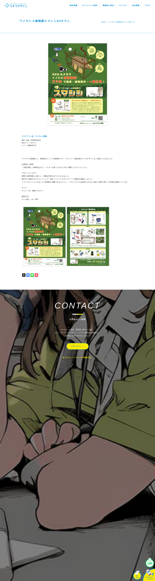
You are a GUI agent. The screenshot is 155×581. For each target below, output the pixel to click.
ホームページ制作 (90, 5)
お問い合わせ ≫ (77, 346)
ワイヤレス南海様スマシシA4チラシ (122, 22)
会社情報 (136, 5)
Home (103, 22)
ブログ (147, 5)
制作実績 (74, 5)
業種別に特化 (109, 5)
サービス (123, 5)
